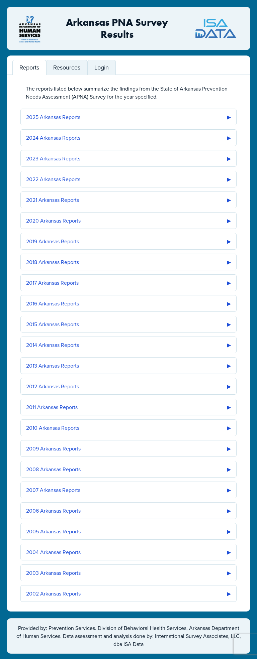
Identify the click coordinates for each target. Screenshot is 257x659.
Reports (29, 67)
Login (101, 67)
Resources (66, 67)
